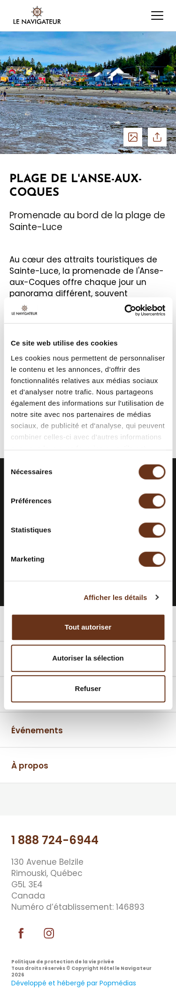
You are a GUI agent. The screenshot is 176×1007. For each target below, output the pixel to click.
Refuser (88, 688)
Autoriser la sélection (88, 658)
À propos (29, 765)
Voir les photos (132, 137)
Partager (157, 137)
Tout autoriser (88, 627)
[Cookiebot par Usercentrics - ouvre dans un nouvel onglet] (125, 310)
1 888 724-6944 (55, 840)
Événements (37, 730)
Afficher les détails (115, 597)
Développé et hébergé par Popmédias (73, 983)
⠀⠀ (17, 800)
